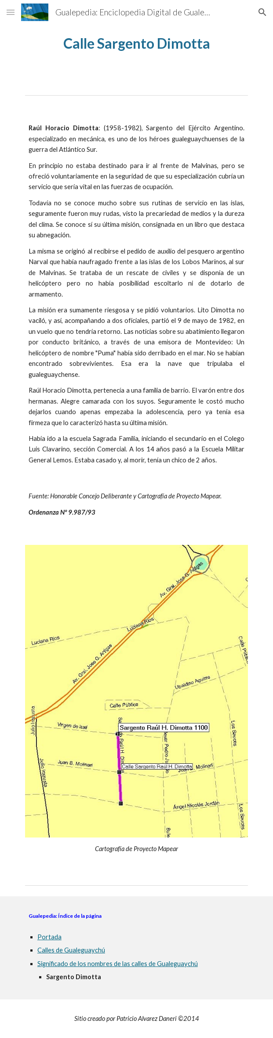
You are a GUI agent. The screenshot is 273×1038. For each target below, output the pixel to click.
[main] (136, 43)
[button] (10, 12)
